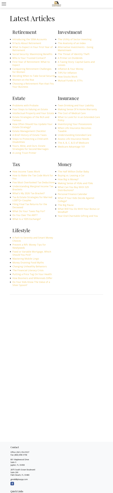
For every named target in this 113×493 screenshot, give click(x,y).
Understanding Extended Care (74, 135)
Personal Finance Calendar (72, 194)
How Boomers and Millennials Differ (32, 278)
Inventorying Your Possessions (75, 124)
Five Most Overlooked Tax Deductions (33, 182)
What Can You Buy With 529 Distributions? (73, 189)
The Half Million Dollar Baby (73, 171)
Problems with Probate (25, 105)
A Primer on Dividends (70, 58)
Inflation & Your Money (70, 68)
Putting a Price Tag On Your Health (32, 274)
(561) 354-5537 (22, 452)
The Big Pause (66, 205)
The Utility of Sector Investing (74, 39)
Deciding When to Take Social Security (33, 75)
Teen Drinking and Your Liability (76, 105)
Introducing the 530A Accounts (29, 39)
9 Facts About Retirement (26, 43)
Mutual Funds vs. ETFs (70, 80)
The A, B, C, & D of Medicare (73, 142)
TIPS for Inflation (67, 72)
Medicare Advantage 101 (71, 146)
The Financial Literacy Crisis (28, 270)
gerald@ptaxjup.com (19, 479)
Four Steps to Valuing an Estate (30, 109)
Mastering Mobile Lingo (25, 258)
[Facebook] (12, 483)
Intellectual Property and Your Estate (33, 113)
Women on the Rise (23, 79)
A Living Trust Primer (24, 152)
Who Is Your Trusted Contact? (29, 58)
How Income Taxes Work (26, 171)
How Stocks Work (67, 76)
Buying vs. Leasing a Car (71, 175)
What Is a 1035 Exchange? (26, 219)
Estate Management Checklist (29, 131)
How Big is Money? (68, 179)
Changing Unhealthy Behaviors (29, 266)
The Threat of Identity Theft (74, 54)
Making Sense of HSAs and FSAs (75, 183)
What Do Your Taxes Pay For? (28, 211)
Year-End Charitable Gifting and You (78, 215)
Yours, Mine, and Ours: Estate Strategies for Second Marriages (30, 147)
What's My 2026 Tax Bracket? (28, 193)
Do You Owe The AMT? (25, 215)
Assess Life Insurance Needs (73, 138)
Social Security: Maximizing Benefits (32, 54)
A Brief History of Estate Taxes (29, 135)
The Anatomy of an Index (72, 43)
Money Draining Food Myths (28, 262)
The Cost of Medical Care (72, 113)
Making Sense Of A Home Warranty (77, 109)
